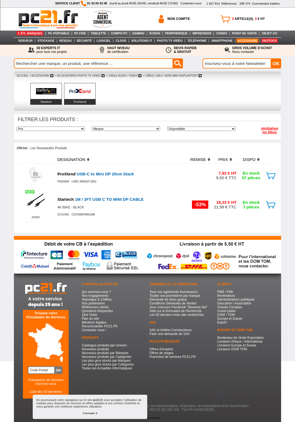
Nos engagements (95, 296)
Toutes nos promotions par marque (174, 296)
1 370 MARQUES (30, 33)
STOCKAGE (45, 40)
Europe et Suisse (229, 319)
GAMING (138, 33)
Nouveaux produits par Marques (105, 353)
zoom (36, 217)
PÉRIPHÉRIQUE (176, 33)
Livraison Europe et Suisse (236, 345)
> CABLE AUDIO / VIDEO (123, 75)
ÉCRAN (154, 33)
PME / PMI (225, 292)
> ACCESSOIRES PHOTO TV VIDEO (79, 75)
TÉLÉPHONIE (196, 40)
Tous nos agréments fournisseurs (173, 292)
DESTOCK (269, 40)
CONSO (221, 33)
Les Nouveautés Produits (48, 148)
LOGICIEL (104, 40)
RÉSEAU (65, 40)
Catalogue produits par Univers (104, 345)
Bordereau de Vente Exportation (240, 338)
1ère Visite (89, 315)
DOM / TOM (226, 315)
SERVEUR (25, 40)
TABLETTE (98, 33)
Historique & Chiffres (97, 299)
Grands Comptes (229, 307)
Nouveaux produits (95, 349)
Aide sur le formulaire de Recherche (175, 311)
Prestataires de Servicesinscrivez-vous (46, 382)
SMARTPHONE (222, 40)
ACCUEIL (22, 75)
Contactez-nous (190, 3)
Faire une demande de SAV (169, 334)
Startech (46, 101)
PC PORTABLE (58, 33)
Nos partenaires (93, 303)
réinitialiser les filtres (269, 130)
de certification (118, 50)
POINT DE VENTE (244, 33)
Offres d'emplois (161, 349)
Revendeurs (226, 296)
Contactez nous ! (94, 330)
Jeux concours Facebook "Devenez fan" (178, 307)
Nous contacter (252, 50)
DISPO (249, 159)
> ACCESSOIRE (41, 75)
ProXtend (80, 101)
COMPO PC (119, 33)
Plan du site (90, 319)
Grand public (226, 311)
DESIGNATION (71, 159)
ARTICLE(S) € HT (248, 19)
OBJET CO (269, 33)
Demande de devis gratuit (168, 299)
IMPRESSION (201, 33)
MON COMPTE (178, 19)
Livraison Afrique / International (239, 341)
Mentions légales (94, 322)
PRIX (223, 159)
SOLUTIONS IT (141, 40)
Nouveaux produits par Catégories (106, 357)
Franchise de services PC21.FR (172, 357)
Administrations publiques (236, 299)
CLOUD (121, 40)
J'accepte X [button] (90, 413)
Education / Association (234, 303)
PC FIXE (80, 33)
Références (221, 3)
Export (222, 322)
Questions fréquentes (97, 311)
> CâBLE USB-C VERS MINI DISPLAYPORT (172, 75)
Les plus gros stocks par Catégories (108, 364)
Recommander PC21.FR (100, 326)
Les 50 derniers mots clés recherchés (176, 315)
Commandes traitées (259, 3)
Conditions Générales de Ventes (172, 303)
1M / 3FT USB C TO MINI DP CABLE (101, 199)
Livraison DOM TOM (232, 349)
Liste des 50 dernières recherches (46, 393)
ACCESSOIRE (247, 40)
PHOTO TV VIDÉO (169, 40)
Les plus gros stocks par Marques (106, 361)
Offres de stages (161, 353)
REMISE (198, 159)
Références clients (95, 307)
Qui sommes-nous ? (96, 292)
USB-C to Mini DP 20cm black (96, 174)
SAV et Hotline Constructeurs (170, 330)
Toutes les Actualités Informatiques (107, 368)
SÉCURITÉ (84, 40)
